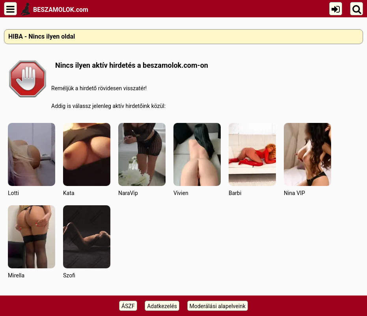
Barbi (252, 159)
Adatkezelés (162, 306)
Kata (86, 159)
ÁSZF (128, 306)
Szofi (86, 241)
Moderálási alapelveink (218, 306)
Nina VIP (307, 159)
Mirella (31, 241)
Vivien (197, 159)
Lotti (31, 159)
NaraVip (142, 159)
